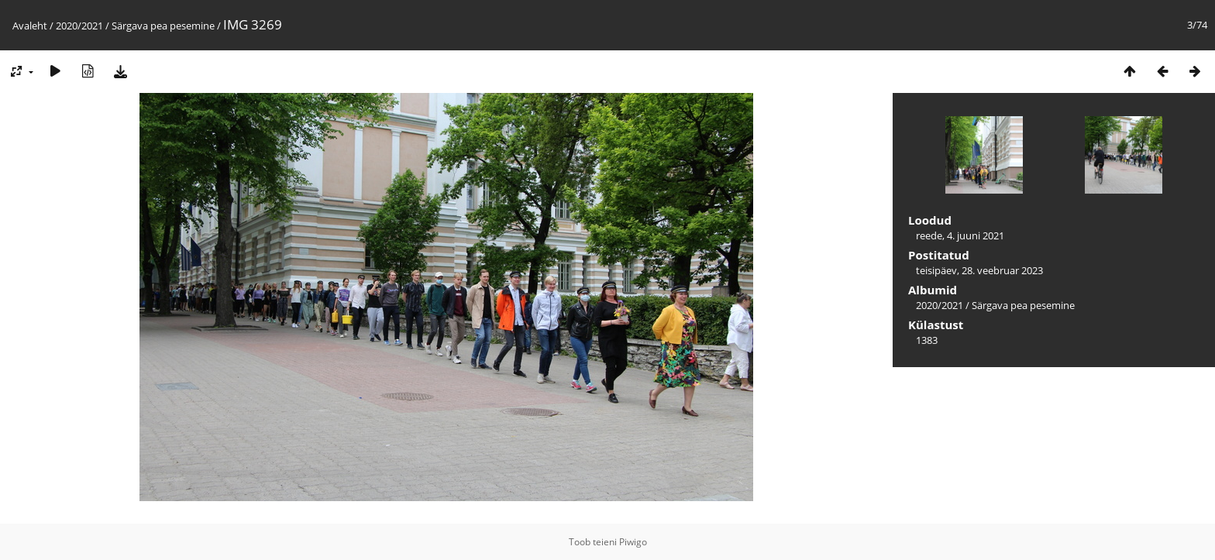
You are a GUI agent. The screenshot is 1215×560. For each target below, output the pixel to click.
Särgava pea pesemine (163, 26)
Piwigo (633, 541)
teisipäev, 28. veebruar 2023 (979, 270)
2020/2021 (79, 26)
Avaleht (29, 26)
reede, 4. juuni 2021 (960, 235)
